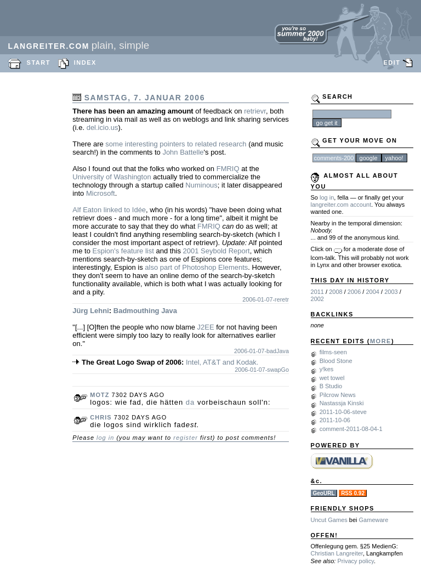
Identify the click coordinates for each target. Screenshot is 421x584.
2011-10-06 (335, 420)
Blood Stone (336, 361)
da (190, 402)
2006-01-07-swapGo (262, 369)
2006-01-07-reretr (265, 299)
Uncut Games (329, 520)
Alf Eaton (86, 210)
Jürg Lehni (90, 311)
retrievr (255, 111)
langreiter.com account (341, 204)
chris (100, 417)
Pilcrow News (338, 395)
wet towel (332, 378)
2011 (317, 291)
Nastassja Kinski (342, 403)
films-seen (333, 352)
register (185, 437)
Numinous (201, 185)
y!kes (327, 369)
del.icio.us (102, 127)
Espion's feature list (122, 251)
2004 (372, 291)
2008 (335, 291)
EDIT (391, 62)
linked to (117, 210)
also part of (162, 267)
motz (99, 395)
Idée (139, 210)
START (38, 62)
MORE (380, 341)
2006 (354, 291)
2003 (390, 291)
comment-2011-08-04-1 (351, 429)
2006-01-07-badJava (261, 351)
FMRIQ (228, 169)
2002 (317, 299)
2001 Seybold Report (216, 251)
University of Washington (111, 177)
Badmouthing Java (145, 311)
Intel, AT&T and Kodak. (222, 362)
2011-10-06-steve (343, 412)
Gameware (374, 520)
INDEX (85, 62)
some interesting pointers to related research (175, 144)
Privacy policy (355, 561)
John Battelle (182, 152)
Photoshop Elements (215, 267)
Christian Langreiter (337, 553)
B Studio (331, 386)
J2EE (205, 327)
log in (105, 437)
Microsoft (100, 193)
